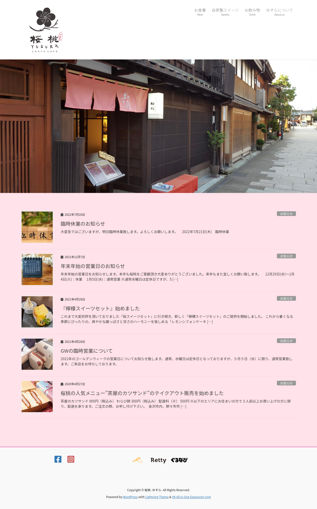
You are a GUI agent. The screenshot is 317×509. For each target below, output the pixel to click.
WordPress (130, 497)
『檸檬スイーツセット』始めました (100, 308)
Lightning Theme (157, 497)
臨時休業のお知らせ (83, 223)
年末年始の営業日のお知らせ (93, 265)
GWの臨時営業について (87, 350)
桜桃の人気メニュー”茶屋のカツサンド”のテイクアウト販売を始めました (142, 393)
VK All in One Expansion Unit (191, 497)
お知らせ (286, 213)
